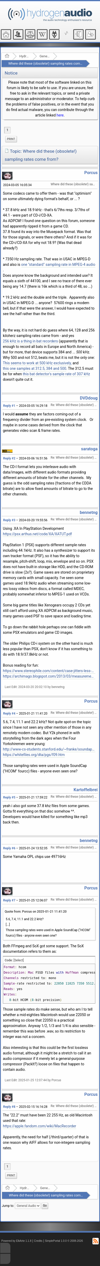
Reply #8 (9, 1107)
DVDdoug (88, 398)
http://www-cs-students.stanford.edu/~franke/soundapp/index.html (49, 749)
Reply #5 (9, 797)
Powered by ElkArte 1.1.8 (16, 1240)
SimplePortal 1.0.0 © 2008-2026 (64, 1240)
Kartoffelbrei (85, 789)
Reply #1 (9, 406)
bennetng (89, 512)
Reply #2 (9, 458)
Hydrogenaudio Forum (24, 56)
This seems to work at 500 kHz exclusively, (37, 363)
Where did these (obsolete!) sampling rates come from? (49, 63)
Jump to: (8, 1206)
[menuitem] (11, 139)
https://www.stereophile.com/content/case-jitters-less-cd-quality (49, 671)
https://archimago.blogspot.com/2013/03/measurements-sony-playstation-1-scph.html (49, 676)
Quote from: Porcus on (35, 911)
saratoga (89, 448)
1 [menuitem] (7, 130)
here (60, 115)
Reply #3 (9, 520)
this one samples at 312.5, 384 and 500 (34, 368)
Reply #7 (9, 900)
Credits (38, 1240)
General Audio (44, 56)
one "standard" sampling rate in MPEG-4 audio (58, 264)
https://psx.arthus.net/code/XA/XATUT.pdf (37, 534)
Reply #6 (9, 848)
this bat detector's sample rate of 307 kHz (56, 374)
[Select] (19, 960)
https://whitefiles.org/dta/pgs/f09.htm (34, 755)
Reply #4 (9, 713)
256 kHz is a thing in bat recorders (30, 341)
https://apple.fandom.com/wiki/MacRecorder (39, 1126)
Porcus (91, 172)
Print (11, 139)
